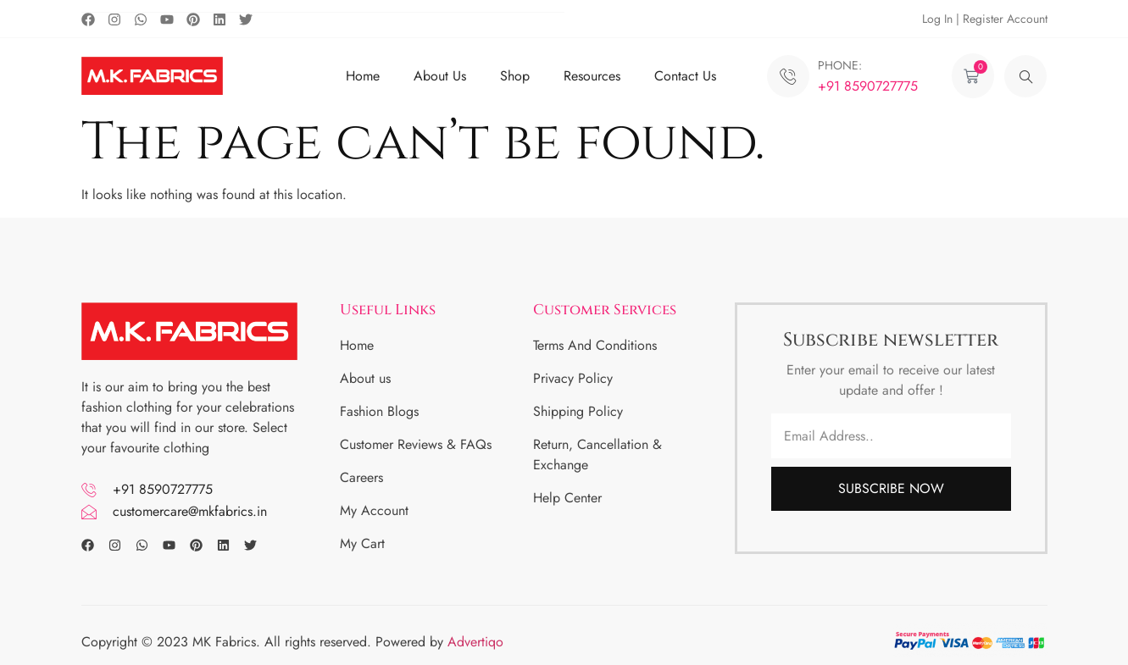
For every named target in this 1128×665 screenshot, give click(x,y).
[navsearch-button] (1025, 76)
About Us (440, 76)
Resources (592, 76)
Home (363, 76)
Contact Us (685, 76)
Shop (515, 76)
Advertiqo (477, 641)
